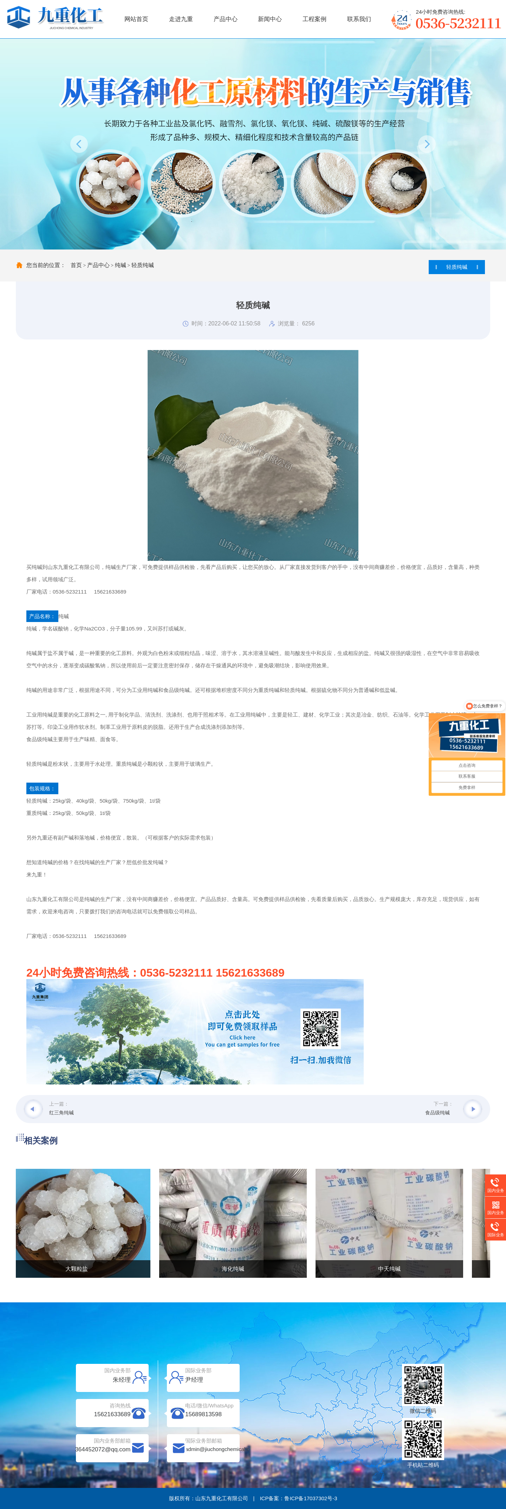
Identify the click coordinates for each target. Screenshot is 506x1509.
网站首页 (136, 19)
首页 (76, 265)
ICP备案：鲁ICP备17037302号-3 (298, 1498)
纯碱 (120, 265)
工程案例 (314, 19)
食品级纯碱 (437, 1112)
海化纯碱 (233, 1269)
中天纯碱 (390, 1269)
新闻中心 (270, 19)
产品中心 (226, 19)
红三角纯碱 (61, 1112)
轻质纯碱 (142, 265)
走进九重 (181, 19)
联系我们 (359, 19)
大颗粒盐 (77, 1269)
